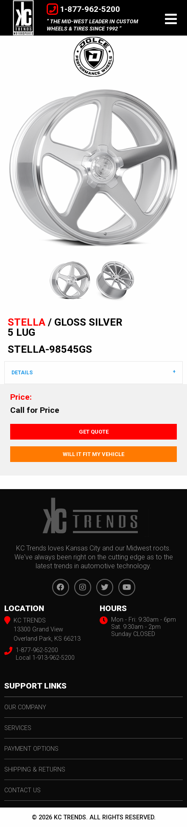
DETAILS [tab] (22, 373)
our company (25, 707)
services (17, 728)
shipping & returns (34, 769)
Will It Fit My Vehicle (93, 454)
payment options (31, 748)
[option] (93, 168)
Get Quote (94, 432)
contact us (22, 790)
